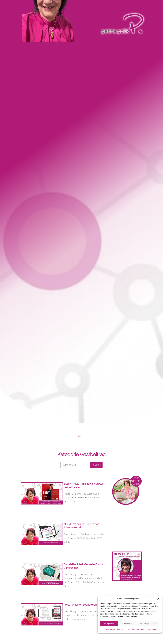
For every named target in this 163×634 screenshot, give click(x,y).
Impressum (152, 629)
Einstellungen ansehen (148, 624)
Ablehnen (128, 624)
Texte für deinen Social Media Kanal (84, 604)
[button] (158, 598)
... (81, 501)
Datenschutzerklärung (114, 629)
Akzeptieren (109, 624)
